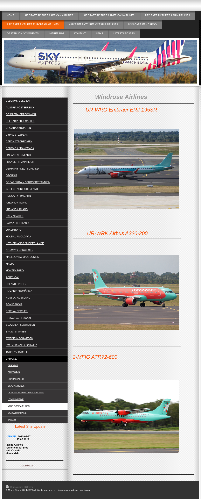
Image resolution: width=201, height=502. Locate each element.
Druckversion (15, 487)
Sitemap (29, 487)
